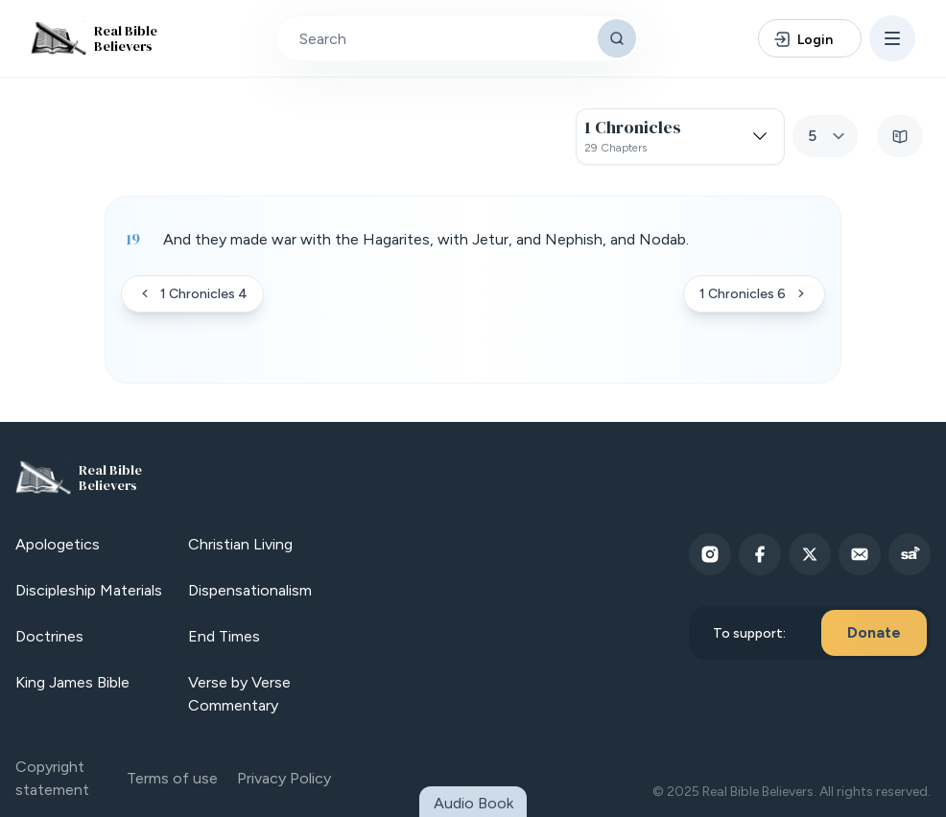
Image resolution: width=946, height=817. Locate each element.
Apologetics (57, 544)
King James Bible (72, 682)
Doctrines (49, 636)
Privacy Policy (284, 778)
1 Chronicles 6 (754, 294)
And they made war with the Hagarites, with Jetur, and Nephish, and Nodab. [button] (426, 239)
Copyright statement (52, 778)
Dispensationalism (250, 590)
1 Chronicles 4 (192, 294)
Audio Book (473, 803)
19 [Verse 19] (133, 238)
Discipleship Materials (88, 590)
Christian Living (240, 544)
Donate (874, 632)
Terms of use (172, 778)
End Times (224, 636)
